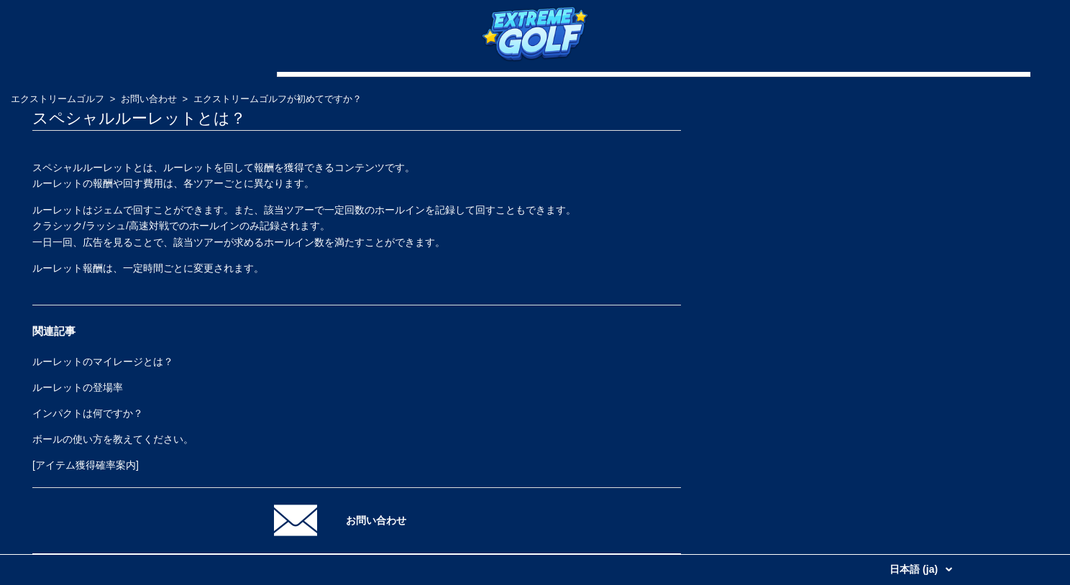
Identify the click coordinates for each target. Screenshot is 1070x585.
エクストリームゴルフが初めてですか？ (277, 98)
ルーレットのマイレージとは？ (102, 361)
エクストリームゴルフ (57, 98)
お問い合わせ (149, 98)
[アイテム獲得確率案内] (85, 465)
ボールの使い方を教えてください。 (112, 439)
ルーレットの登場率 (77, 387)
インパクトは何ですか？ (87, 413)
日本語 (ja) (915, 569)
